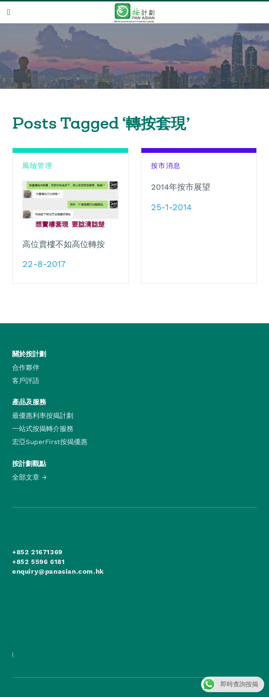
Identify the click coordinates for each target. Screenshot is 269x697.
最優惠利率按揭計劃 (42, 415)
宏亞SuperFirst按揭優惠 (49, 442)
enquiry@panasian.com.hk (58, 571)
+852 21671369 (37, 552)
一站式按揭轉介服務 (42, 428)
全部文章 (25, 477)
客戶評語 (25, 380)
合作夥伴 (25, 367)
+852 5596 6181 (38, 561)
